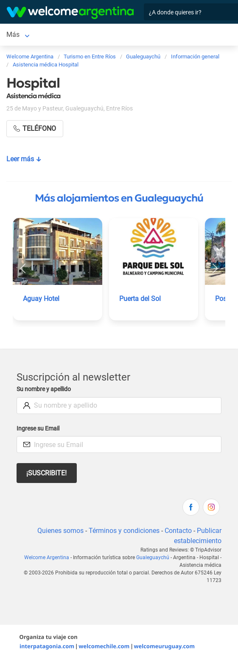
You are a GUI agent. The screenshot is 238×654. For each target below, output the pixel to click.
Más (13, 34)
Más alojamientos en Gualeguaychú (119, 198)
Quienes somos (60, 531)
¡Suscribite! (46, 473)
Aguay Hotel (41, 299)
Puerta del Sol (140, 299)
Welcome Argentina (46, 557)
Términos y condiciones (124, 531)
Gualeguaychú (152, 557)
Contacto (178, 531)
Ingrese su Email (38, 428)
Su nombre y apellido (44, 389)
